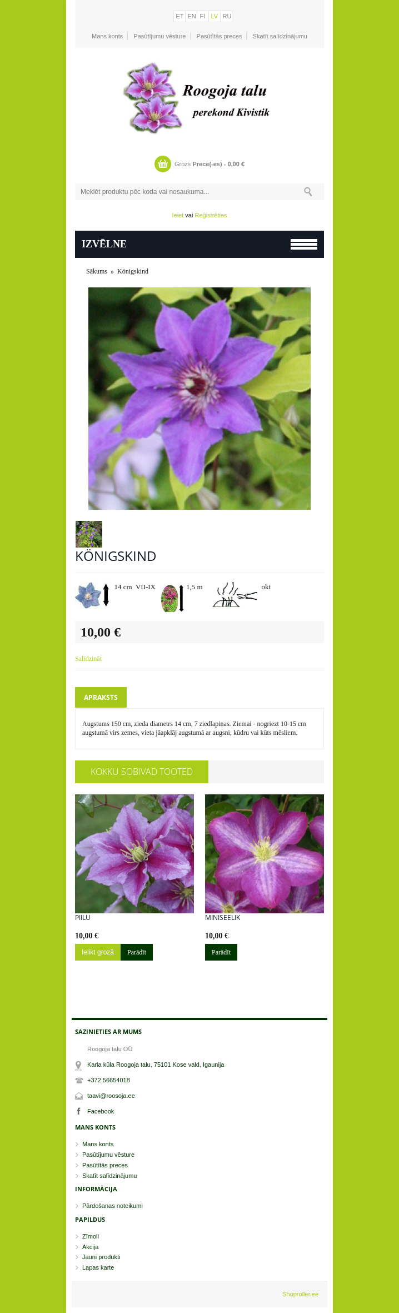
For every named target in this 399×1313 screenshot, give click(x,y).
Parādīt (136, 952)
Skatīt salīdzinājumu (280, 36)
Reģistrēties (210, 215)
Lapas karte (98, 1267)
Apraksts (101, 697)
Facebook (100, 1111)
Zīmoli (90, 1236)
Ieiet (177, 215)
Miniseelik (222, 917)
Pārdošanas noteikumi (112, 1205)
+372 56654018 (108, 1080)
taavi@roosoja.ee (111, 1095)
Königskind (132, 271)
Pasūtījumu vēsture (159, 36)
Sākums (96, 271)
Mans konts (107, 36)
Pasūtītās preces (219, 36)
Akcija (90, 1247)
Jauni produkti (101, 1257)
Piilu (83, 917)
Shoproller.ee (300, 1294)
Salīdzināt (88, 659)
